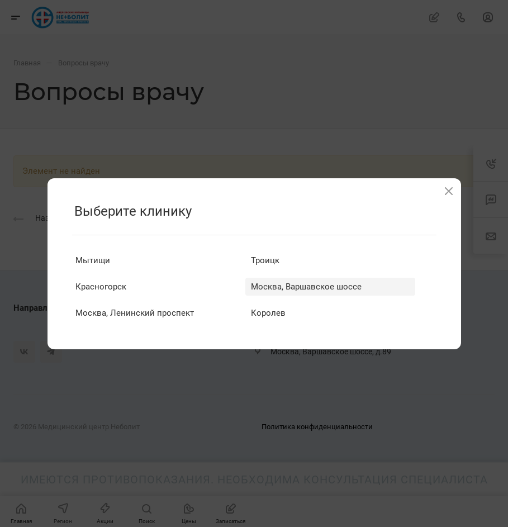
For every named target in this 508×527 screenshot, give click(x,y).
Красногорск (100, 287)
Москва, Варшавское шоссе (306, 287)
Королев (268, 313)
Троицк (265, 260)
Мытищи (92, 260)
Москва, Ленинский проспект (134, 313)
